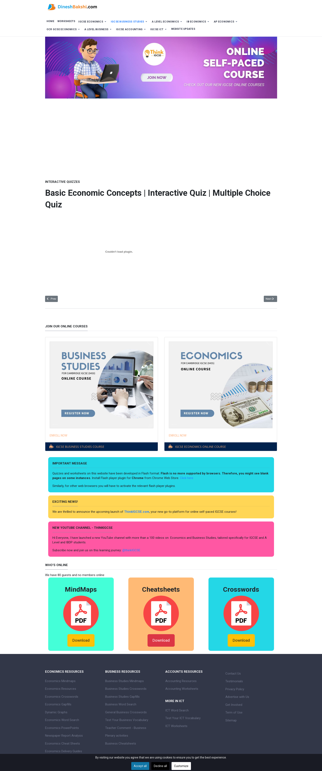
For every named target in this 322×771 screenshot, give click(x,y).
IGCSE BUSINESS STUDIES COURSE (80, 447)
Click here (187, 478)
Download (81, 640)
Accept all (140, 766)
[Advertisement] (161, 136)
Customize (181, 766)
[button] (93, 22)
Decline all (160, 766)
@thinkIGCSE (131, 550)
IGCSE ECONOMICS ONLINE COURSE (200, 447)
